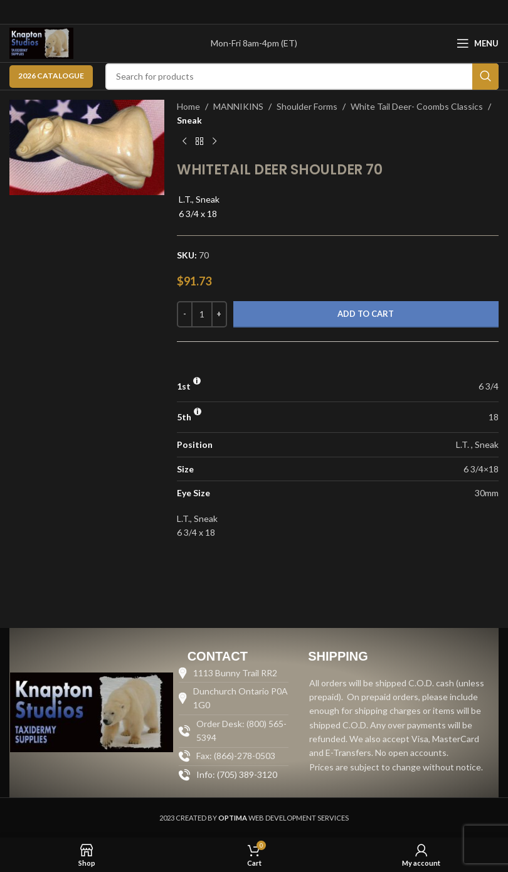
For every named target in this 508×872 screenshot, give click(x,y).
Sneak (189, 120)
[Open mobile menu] (477, 43)
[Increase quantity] (219, 314)
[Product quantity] (202, 314)
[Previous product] (184, 141)
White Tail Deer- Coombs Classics (417, 106)
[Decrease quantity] (185, 314)
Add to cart (365, 314)
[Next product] (214, 141)
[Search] (302, 76)
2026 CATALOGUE (51, 75)
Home (188, 106)
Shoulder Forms (307, 106)
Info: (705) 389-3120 (236, 774)
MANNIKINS (238, 106)
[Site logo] (41, 42)
